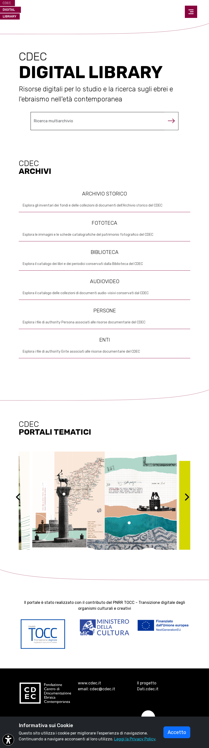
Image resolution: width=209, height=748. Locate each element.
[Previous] (22, 500)
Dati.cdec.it (147, 689)
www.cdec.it (89, 683)
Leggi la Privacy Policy (134, 739)
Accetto (177, 732)
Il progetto (146, 683)
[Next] (190, 500)
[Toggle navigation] (191, 12)
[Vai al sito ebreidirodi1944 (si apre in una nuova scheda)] (104, 501)
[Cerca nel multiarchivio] (98, 121)
